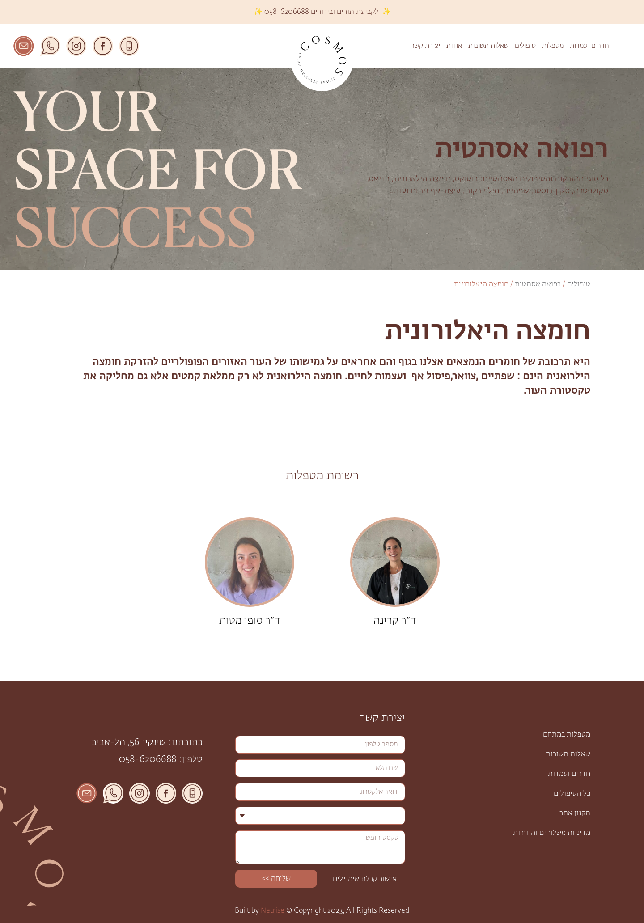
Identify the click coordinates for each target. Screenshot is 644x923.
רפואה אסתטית (538, 284)
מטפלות (553, 45)
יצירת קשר (425, 45)
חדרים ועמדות (589, 45)
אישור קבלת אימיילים (365, 879)
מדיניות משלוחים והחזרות (551, 833)
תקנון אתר (574, 813)
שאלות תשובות (488, 45)
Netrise (272, 911)
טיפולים (525, 45)
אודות (454, 45)
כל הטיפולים (572, 793)
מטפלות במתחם (566, 734)
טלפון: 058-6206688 (161, 759)
